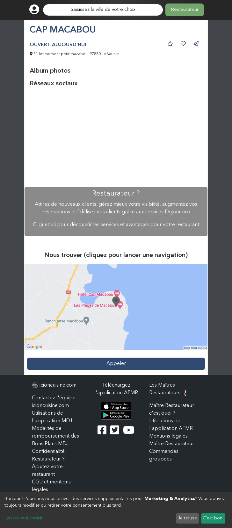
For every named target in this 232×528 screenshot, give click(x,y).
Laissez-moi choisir (23, 518)
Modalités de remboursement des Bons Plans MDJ (55, 436)
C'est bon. (213, 518)
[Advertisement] (116, 137)
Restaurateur (185, 9)
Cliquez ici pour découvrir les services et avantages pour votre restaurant (116, 224)
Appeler (116, 363)
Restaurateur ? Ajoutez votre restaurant (48, 467)
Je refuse (187, 518)
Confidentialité (48, 451)
